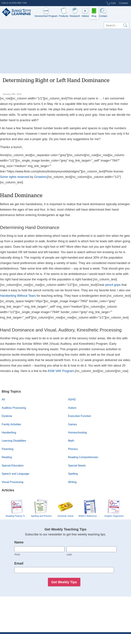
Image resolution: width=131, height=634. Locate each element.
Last (69, 554)
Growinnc (40, 177)
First (17, 554)
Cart (111, 3)
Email (18, 563)
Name (19, 542)
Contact (123, 3)
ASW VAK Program (61, 371)
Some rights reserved (14, 177)
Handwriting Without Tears (18, 295)
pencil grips (113, 285)
